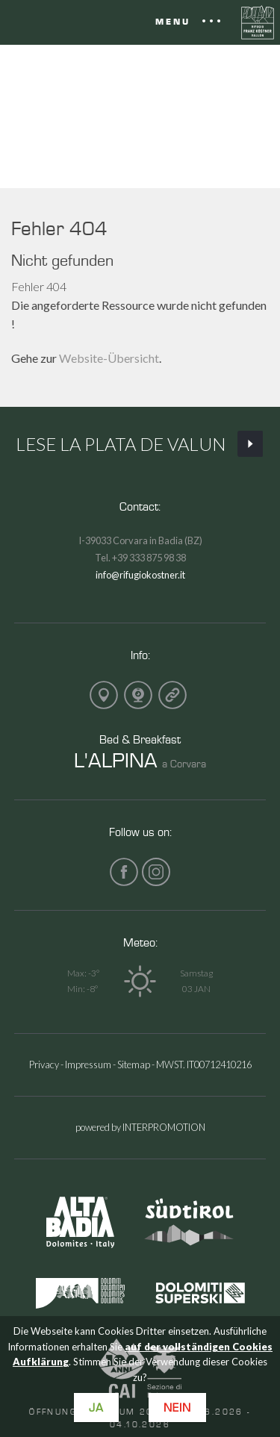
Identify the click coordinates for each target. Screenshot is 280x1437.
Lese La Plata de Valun (140, 444)
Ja (96, 1407)
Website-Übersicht (109, 358)
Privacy (44, 1064)
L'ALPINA (116, 759)
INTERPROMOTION (163, 1127)
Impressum (88, 1064)
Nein (177, 1407)
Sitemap (133, 1064)
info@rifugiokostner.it (140, 575)
